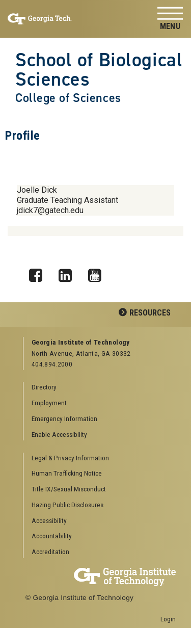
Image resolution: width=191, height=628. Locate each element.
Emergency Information (64, 418)
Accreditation (50, 551)
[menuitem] (100, 458)
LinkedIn (69, 273)
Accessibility (49, 520)
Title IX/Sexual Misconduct (69, 489)
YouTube (98, 273)
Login (168, 619)
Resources (150, 313)
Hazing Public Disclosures (67, 505)
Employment (49, 403)
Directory (44, 387)
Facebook (39, 273)
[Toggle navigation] (170, 19)
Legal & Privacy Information (70, 458)
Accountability (52, 536)
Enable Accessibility (59, 434)
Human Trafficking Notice (67, 473)
